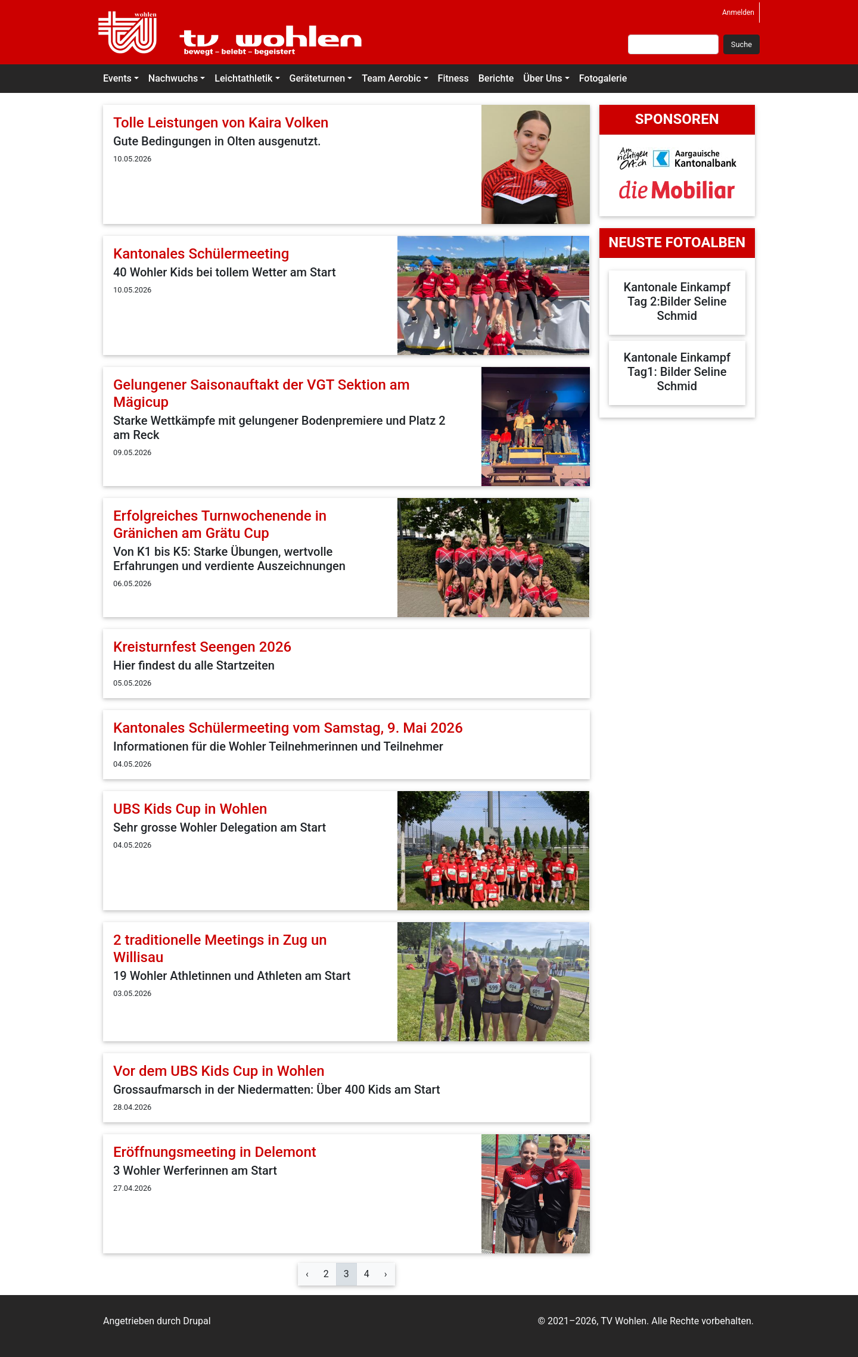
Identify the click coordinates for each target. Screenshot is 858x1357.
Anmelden (738, 12)
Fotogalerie (603, 78)
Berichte (496, 78)
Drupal (196, 1321)
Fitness (453, 78)
